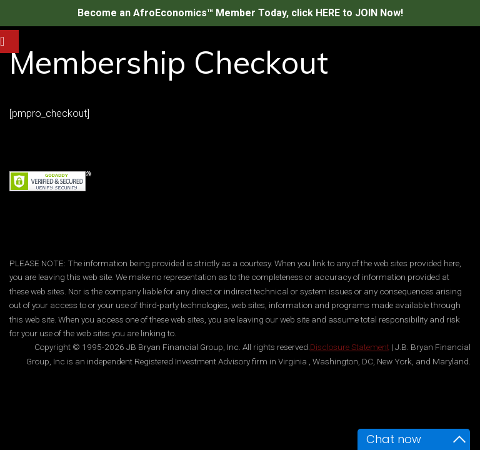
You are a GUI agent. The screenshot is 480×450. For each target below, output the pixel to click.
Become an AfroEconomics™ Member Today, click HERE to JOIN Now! (240, 13)
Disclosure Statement (349, 347)
